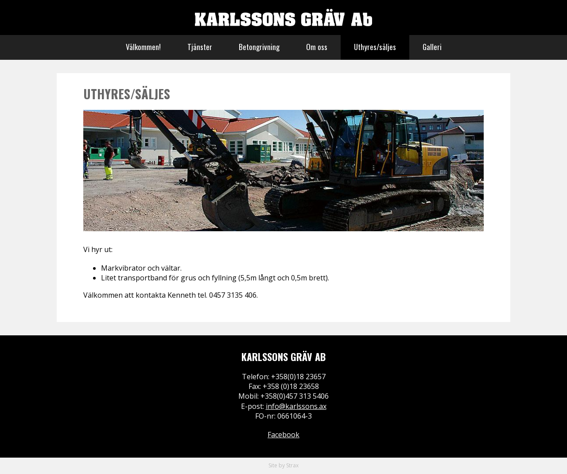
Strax (292, 465)
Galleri (432, 46)
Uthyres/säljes (375, 46)
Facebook (283, 434)
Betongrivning (259, 46)
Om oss (316, 46)
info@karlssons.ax (296, 406)
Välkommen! (143, 46)
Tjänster (199, 46)
